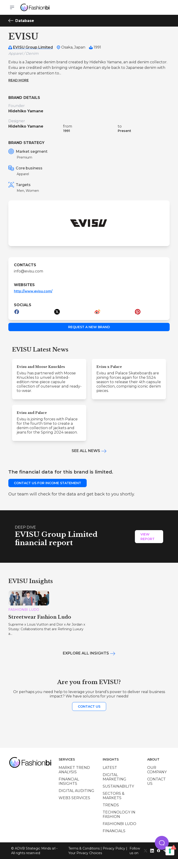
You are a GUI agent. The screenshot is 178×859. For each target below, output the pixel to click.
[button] (162, 843)
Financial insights (69, 781)
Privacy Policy (114, 848)
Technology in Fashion (119, 814)
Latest (110, 767)
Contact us (89, 706)
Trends (111, 805)
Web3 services (74, 798)
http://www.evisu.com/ (33, 291)
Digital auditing (76, 791)
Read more (18, 80)
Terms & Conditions (84, 848)
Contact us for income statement (47, 483)
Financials (114, 831)
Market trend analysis (74, 769)
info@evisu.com (28, 271)
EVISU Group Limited (33, 47)
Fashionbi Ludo (119, 824)
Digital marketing (114, 777)
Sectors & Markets (113, 795)
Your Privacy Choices (85, 853)
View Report (147, 536)
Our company (157, 769)
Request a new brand (89, 327)
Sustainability (118, 786)
